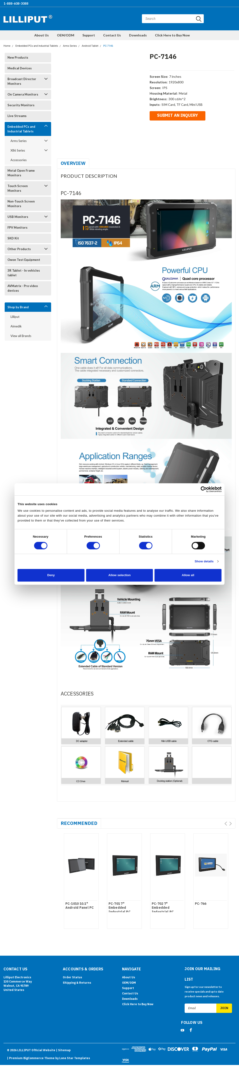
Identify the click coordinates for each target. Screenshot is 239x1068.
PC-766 (201, 904)
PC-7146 (108, 45)
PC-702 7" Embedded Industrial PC (163, 908)
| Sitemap (63, 1050)
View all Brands (21, 336)
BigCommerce (33, 1058)
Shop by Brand (18, 307)
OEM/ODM (65, 35)
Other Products (19, 249)
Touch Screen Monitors (17, 188)
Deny (51, 575)
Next (230, 824)
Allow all (188, 575)
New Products (17, 57)
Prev (225, 824)
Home (7, 45)
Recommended (79, 823)
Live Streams (17, 116)
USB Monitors (17, 217)
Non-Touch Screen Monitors (21, 203)
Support (88, 35)
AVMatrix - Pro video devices (22, 288)
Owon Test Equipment (23, 260)
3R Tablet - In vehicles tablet (23, 273)
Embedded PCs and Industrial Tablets (36, 45)
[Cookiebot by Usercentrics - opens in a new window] (201, 489)
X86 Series (18, 150)
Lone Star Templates (74, 1058)
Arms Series (70, 45)
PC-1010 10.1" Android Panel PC (79, 906)
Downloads (138, 35)
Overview (73, 163)
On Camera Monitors (22, 94)
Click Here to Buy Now (172, 35)
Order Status (72, 977)
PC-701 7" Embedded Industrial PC (119, 908)
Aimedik (16, 326)
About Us (41, 35)
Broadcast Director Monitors (21, 81)
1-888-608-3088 (16, 3)
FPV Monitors (17, 227)
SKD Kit (13, 238)
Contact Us (112, 35)
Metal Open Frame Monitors (21, 173)
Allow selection (119, 575)
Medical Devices (19, 68)
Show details (204, 561)
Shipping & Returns (77, 982)
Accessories (19, 160)
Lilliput (15, 317)
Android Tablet (90, 45)
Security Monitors (21, 105)
